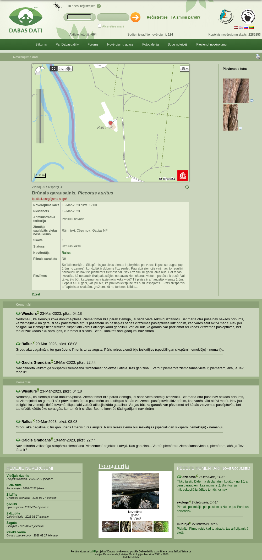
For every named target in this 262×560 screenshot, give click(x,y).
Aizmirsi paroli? (186, 17)
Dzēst (36, 294)
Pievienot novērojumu (211, 44)
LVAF (93, 551)
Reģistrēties (157, 17)
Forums (93, 44)
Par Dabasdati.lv (67, 44)
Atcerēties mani (113, 26)
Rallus (66, 253)
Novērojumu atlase (120, 44)
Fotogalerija (150, 44)
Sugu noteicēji (177, 44)
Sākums (41, 44)
